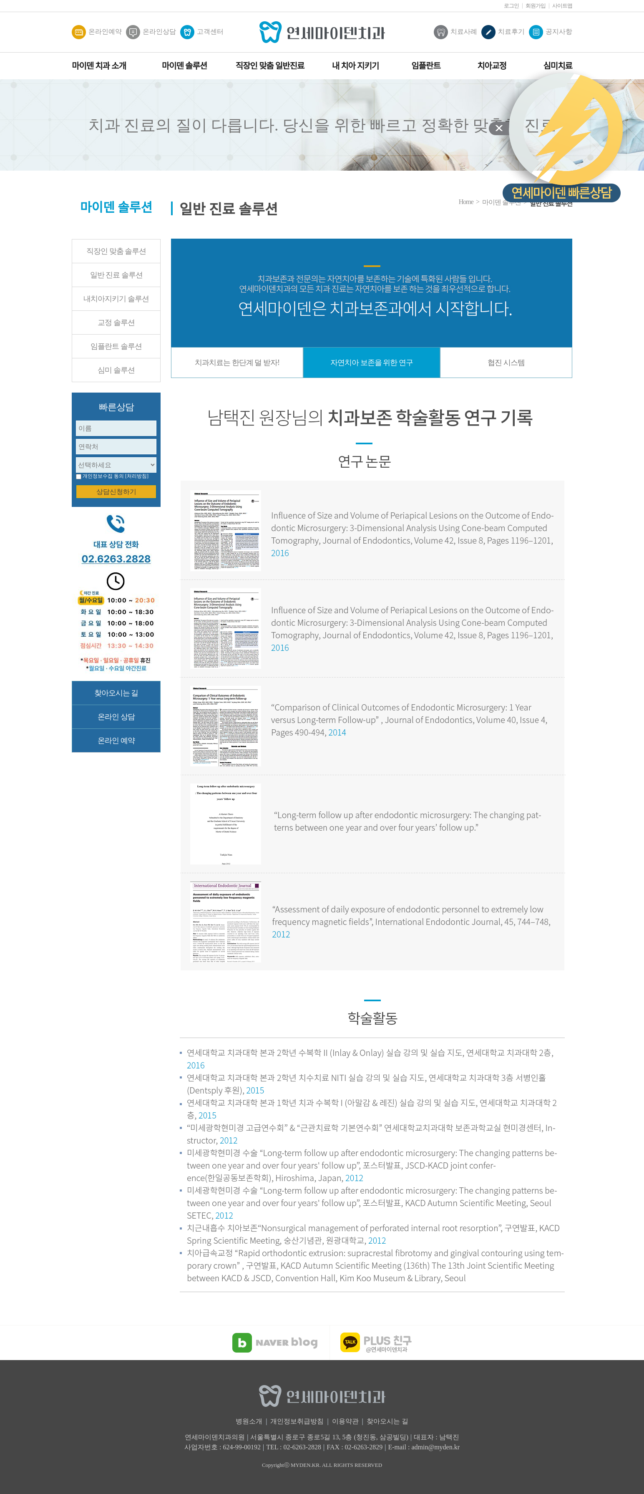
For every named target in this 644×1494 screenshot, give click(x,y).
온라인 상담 (116, 717)
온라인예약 (97, 32)
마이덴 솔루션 (184, 66)
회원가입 (536, 6)
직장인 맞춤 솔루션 (116, 251)
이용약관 (345, 1421)
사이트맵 (562, 6)
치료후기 (503, 32)
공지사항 (550, 32)
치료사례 (455, 32)
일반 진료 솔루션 (116, 275)
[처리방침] (136, 476)
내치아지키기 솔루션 (116, 299)
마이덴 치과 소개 (99, 66)
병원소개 (249, 1421)
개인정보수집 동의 (103, 476)
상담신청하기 (116, 491)
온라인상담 (151, 32)
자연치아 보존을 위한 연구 (371, 362)
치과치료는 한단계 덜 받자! (237, 362)
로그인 (511, 6)
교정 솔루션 (116, 322)
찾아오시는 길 (116, 693)
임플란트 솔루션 (116, 346)
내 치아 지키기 (355, 66)
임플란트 (425, 66)
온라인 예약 (116, 740)
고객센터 (202, 32)
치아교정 (491, 66)
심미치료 (557, 66)
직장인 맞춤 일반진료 (270, 66)
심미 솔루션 (116, 370)
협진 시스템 (506, 362)
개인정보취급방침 (297, 1421)
